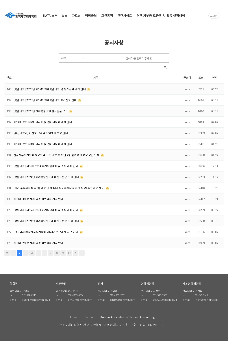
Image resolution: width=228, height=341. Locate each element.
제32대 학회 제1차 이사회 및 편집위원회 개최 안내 (43, 144)
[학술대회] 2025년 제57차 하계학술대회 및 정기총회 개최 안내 (50, 89)
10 (69, 253)
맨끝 (82, 253)
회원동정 (107, 15)
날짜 (214, 77)
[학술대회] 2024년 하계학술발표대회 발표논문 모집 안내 (46, 221)
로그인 (213, 15)
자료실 (76, 15)
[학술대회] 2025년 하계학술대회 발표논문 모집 (41, 111)
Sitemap (89, 317)
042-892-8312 (155, 325)
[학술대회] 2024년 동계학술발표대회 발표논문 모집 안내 (46, 177)
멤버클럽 (91, 15)
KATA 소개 (50, 15)
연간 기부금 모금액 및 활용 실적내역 (160, 15)
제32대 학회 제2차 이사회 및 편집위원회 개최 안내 (43, 122)
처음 (7, 253)
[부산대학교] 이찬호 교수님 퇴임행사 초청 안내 (41, 133)
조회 (201, 77)
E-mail (73, 317)
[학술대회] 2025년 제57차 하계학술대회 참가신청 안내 (45, 100)
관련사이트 (124, 15)
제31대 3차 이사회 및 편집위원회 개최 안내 (38, 199)
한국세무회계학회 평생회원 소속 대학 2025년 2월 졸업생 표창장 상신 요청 (57, 155)
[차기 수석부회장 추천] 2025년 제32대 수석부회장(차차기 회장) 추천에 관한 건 (59, 188)
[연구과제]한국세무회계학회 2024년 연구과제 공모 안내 (46, 232)
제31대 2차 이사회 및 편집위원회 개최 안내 (38, 243)
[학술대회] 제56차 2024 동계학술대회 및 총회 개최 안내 (46, 166)
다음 (75, 253)
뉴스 (65, 15)
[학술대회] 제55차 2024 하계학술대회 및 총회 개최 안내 (46, 210)
